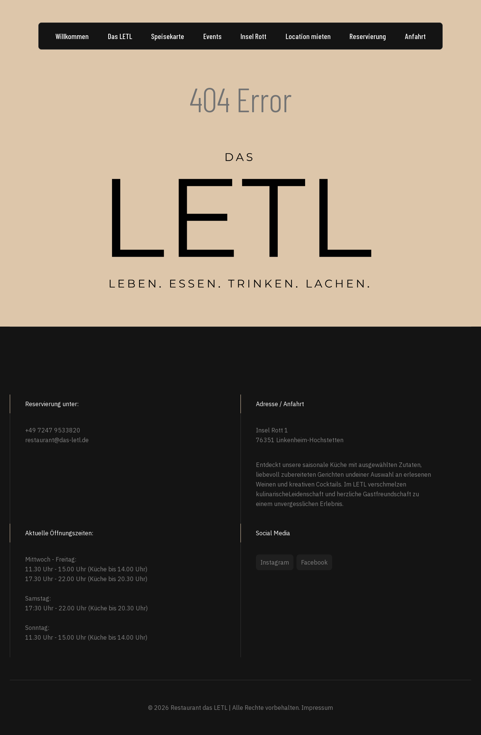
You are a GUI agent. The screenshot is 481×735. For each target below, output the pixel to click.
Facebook (314, 562)
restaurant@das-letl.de (57, 440)
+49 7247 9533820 (52, 430)
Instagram (274, 562)
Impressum (317, 707)
